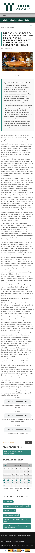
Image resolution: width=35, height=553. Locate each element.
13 (16, 477)
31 (4, 485)
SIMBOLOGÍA (12, 535)
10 (4, 477)
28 (20, 482)
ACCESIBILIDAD (6, 541)
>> (30, 465)
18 (8, 480)
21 (20, 480)
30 (28, 482)
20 (16, 480)
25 (8, 482)
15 (24, 477)
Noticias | (11, 20)
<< (5, 465)
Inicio (3, 20)
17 (4, 480)
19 (12, 480)
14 (20, 477)
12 (12, 477)
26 (12, 482)
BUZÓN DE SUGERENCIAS (25, 535)
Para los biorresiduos (7, 27)
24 (4, 482)
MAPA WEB (4, 535)
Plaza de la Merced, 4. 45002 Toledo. (22, 545)
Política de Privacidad (18, 541)
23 (28, 480)
